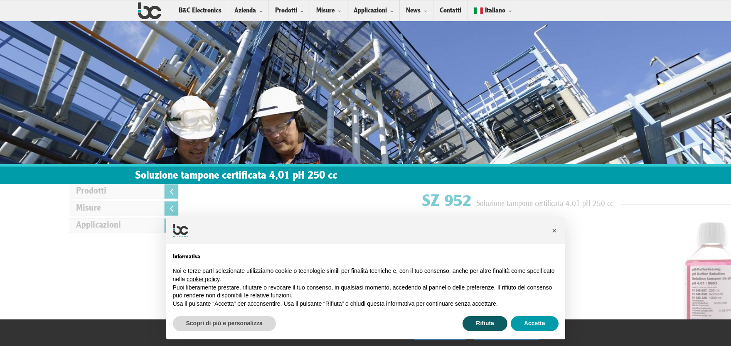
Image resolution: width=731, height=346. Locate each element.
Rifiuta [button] (485, 323)
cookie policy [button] (203, 279)
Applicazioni (370, 10)
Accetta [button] (534, 323)
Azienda (245, 10)
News (413, 10)
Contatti (450, 10)
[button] (554, 230)
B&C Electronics (200, 10)
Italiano (489, 10)
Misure (325, 10)
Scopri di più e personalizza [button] (224, 323)
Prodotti (286, 10)
